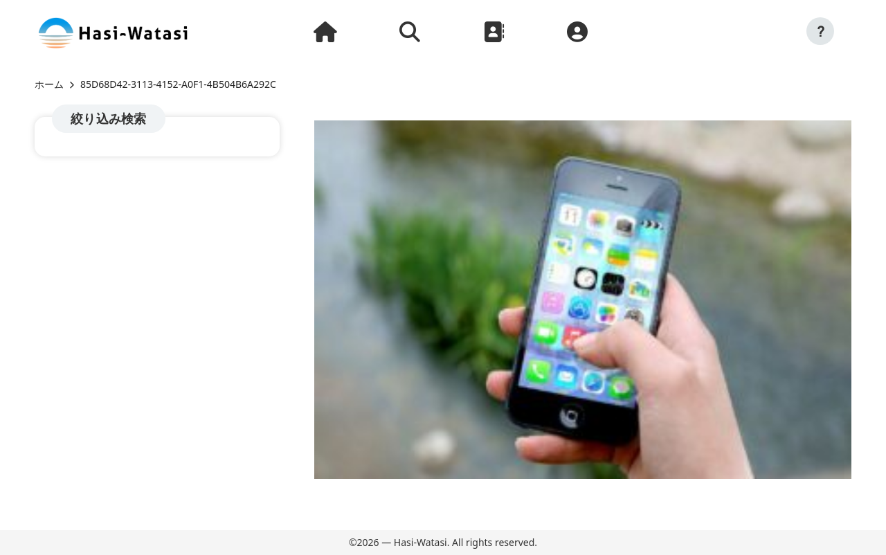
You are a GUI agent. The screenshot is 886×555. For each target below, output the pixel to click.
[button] (820, 31)
